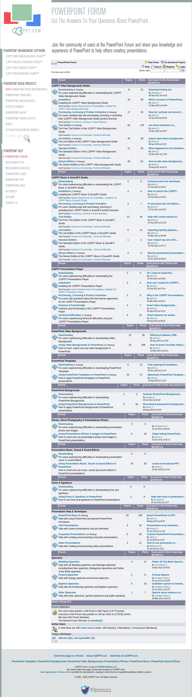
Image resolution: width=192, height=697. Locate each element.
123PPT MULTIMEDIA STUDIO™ (21, 68)
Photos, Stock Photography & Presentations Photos (80, 420)
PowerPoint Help (67, 515)
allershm (63, 638)
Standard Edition (67, 148)
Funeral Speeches (68, 574)
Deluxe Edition (66, 161)
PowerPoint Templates (64, 361)
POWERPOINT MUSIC (16, 113)
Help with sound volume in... (163, 216)
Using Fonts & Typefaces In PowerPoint (80, 496)
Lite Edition (64, 138)
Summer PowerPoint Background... (162, 394)
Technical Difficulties (102, 135)
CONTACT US (11, 203)
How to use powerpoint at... (162, 543)
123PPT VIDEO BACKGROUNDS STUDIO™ (25, 56)
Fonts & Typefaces (62, 483)
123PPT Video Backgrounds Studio (71, 85)
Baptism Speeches (68, 583)
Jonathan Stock (161, 578)
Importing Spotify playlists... (163, 230)
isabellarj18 (96, 620)
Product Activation (99, 122)
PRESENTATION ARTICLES (17, 168)
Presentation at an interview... (163, 525)
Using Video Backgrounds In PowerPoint (80, 345)
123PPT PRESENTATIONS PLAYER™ (22, 74)
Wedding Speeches (69, 561)
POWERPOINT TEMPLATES (18, 95)
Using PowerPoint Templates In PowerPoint (82, 374)
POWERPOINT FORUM (16, 157)
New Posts (153, 62)
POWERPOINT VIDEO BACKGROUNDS (26, 89)
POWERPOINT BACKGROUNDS (20, 101)
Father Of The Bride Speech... (168, 561)
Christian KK (160, 426)
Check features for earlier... (162, 315)
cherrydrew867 (82, 638)
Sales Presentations (69, 543)
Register (170, 67)
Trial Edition (65, 125)
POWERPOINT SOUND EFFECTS (20, 118)
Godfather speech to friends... (168, 583)
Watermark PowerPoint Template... (166, 374)
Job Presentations (68, 525)
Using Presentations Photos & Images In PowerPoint (87, 433)
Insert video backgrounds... (162, 305)
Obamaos (155, 93)
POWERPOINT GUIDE (15, 174)
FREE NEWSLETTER (14, 162)
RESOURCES (11, 191)
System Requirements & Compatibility (87, 106)
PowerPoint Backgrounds (66, 390)
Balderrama (155, 546)
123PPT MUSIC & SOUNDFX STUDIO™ (23, 62)
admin (154, 103)
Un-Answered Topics (174, 62)
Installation (64, 99)
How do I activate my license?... (166, 112)
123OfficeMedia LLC (107, 667)
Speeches (57, 558)
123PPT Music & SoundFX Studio (70, 177)
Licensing (86, 122)
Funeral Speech (160, 574)
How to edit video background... (166, 161)
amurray (149, 397)
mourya (153, 529)
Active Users (59, 624)
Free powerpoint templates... (163, 364)
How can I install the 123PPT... (163, 282)
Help (147, 67)
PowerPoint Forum (67, 62)
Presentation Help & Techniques (69, 511)
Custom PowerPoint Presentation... (166, 534)
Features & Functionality (81, 135)
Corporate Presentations (71, 534)
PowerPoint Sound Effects (165, 661)
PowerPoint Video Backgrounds (69, 331)
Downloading (65, 89)
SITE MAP (10, 197)
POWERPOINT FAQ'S (15, 186)
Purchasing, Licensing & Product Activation (82, 112)
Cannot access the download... (164, 181)
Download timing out (160, 89)
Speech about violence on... (167, 592)
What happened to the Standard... (167, 148)
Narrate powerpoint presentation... (166, 253)
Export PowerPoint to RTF (161, 515)
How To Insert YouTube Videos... (167, 345)
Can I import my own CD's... (163, 240)
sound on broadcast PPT (165, 463)
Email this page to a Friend (68, 655)
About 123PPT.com (96, 655)
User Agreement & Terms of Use (55, 672)
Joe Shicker (160, 565)
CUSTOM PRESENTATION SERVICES (22, 130)
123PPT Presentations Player (67, 269)
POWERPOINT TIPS (14, 180)
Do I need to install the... (160, 273)
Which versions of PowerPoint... (166, 99)
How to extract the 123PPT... (163, 191)
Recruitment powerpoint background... (164, 404)
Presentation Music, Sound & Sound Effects (76, 450)
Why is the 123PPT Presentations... (166, 295)
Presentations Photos (116, 661)
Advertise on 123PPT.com (124, 655)
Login (182, 67)
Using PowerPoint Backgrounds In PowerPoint (84, 404)
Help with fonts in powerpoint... (168, 496)
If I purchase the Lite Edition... (164, 203)
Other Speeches (67, 592)
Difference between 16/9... (164, 335)
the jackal (158, 500)
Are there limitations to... (162, 125)
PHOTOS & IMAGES (14, 107)
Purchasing (76, 122)
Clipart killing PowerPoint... (167, 433)
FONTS (8, 124)
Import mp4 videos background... (167, 138)
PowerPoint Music (140, 661)
